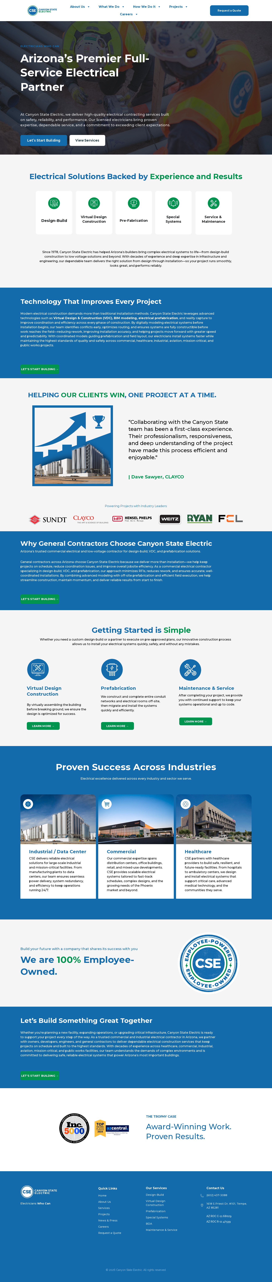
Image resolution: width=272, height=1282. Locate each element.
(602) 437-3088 (216, 1195)
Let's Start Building (43, 140)
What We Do (109, 6)
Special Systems (157, 1217)
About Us (77, 6)
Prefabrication (155, 1211)
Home (102, 1195)
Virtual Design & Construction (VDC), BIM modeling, (95, 318)
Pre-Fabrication (134, 221)
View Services (87, 140)
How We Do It (144, 6)
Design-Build (54, 220)
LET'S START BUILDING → (40, 369)
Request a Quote (229, 10)
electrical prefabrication (158, 318)
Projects (176, 6)
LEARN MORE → (43, 726)
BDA (149, 1223)
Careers (126, 14)
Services (104, 1208)
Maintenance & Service (161, 1230)
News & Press (107, 1220)
